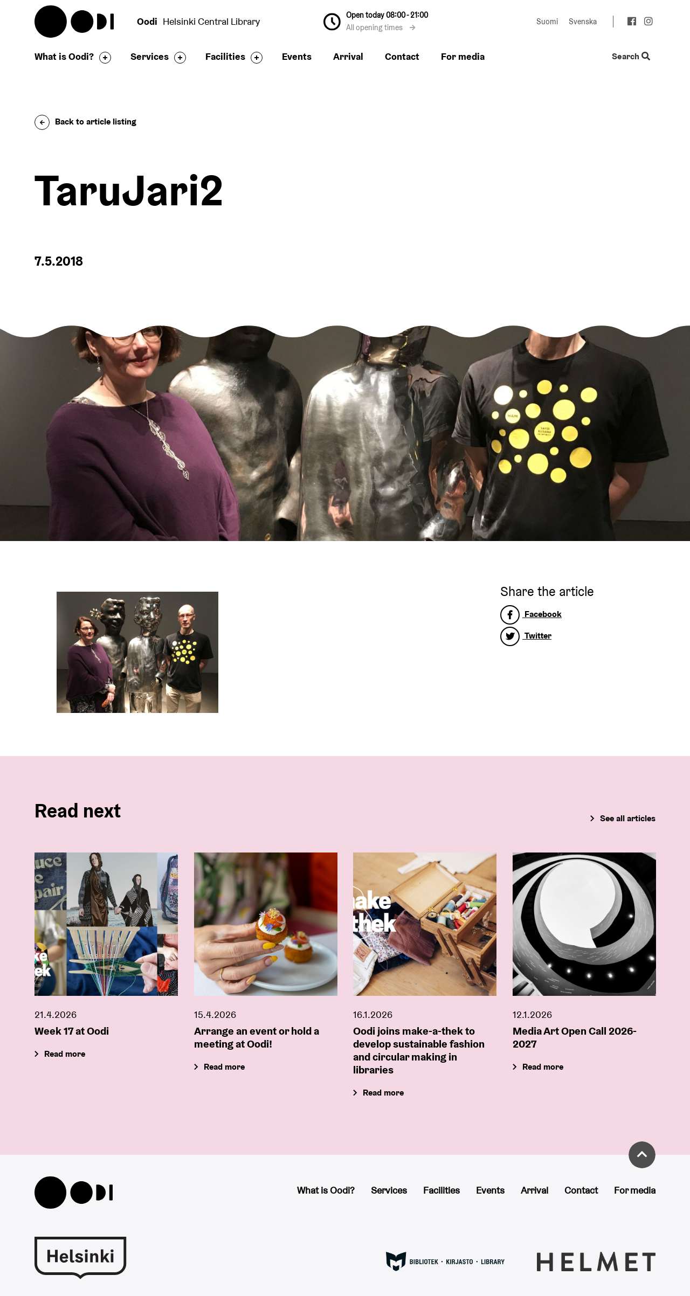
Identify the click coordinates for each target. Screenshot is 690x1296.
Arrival (348, 56)
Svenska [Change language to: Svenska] (583, 21)
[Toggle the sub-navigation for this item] (102, 57)
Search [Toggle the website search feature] (631, 57)
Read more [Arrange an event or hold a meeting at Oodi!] (224, 1066)
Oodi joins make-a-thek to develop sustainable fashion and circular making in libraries (419, 1049)
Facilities (225, 56)
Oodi (74, 21)
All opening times (381, 27)
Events (297, 56)
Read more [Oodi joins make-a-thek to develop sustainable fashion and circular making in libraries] (383, 1092)
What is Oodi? (64, 56)
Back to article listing (85, 121)
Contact (402, 56)
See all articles (628, 818)
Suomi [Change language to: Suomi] (547, 21)
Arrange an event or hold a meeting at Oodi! (256, 1036)
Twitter (525, 635)
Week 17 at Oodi (71, 1030)
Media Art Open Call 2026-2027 (575, 1036)
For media (463, 56)
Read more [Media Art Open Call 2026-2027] (542, 1066)
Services (149, 56)
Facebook (531, 614)
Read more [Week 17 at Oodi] (64, 1053)
